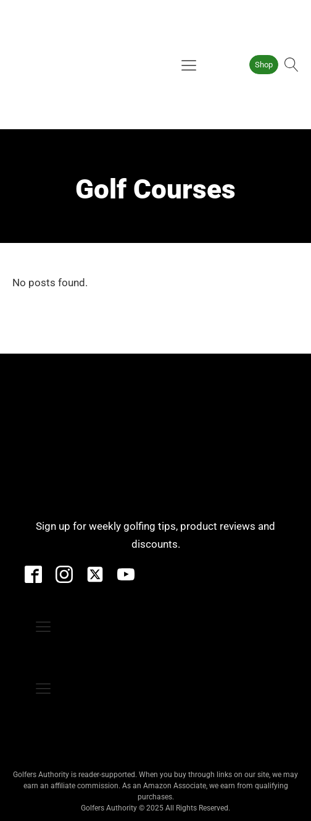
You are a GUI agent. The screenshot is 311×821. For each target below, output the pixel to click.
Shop (264, 64)
